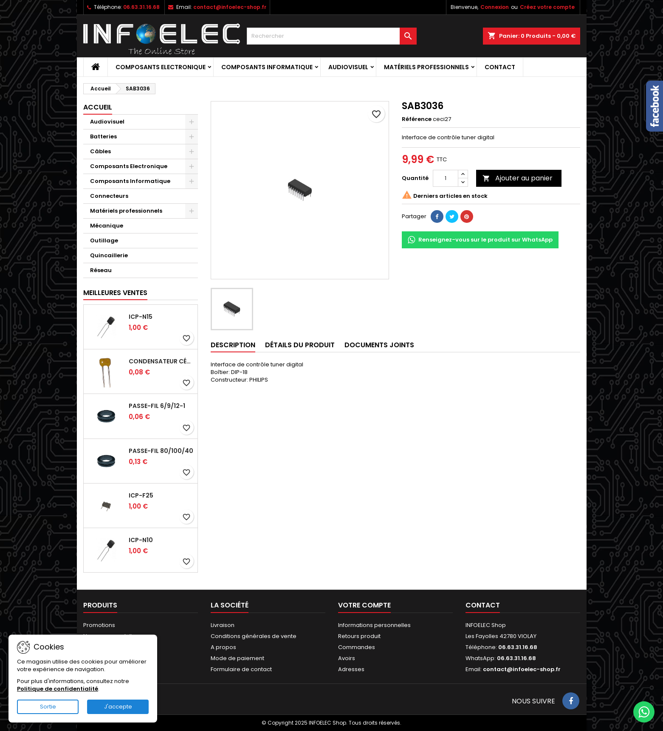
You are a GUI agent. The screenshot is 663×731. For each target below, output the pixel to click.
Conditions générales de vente (253, 636)
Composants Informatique (267, 67)
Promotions (99, 625)
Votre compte (364, 605)
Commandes (356, 647)
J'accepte (118, 707)
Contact (500, 67)
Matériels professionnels (426, 67)
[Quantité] (445, 178)
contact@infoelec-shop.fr (229, 7)
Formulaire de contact (241, 669)
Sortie (48, 707)
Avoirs (346, 658)
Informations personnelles (374, 625)
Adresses (351, 669)
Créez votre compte (547, 7)
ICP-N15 (140, 316)
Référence (417, 119)
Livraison (222, 625)
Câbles (100, 151)
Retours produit (359, 636)
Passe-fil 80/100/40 (161, 450)
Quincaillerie (109, 255)
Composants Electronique (161, 67)
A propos (223, 647)
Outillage (104, 240)
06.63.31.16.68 (141, 7)
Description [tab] (233, 345)
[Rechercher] (332, 36)
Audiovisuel (348, 67)
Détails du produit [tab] (300, 345)
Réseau (101, 270)
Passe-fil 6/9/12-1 (157, 405)
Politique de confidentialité (57, 689)
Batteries (103, 136)
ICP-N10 (141, 540)
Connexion (494, 7)
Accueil (97, 107)
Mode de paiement (237, 658)
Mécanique (106, 226)
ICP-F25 (141, 495)
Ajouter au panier (517, 178)
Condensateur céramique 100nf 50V (161, 361)
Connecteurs (109, 196)
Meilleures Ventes (115, 293)
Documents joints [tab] (379, 345)
